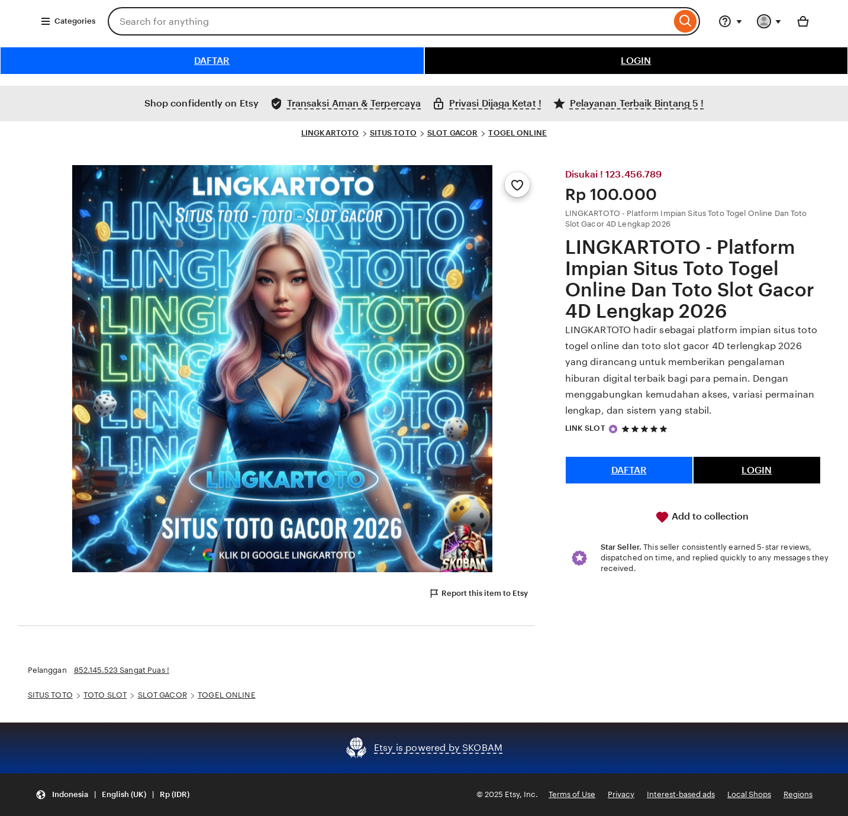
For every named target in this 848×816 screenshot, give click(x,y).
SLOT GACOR (452, 132)
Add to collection (702, 517)
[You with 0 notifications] (769, 21)
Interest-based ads (681, 794)
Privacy (621, 794)
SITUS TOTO (393, 132)
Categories (67, 21)
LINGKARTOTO (330, 132)
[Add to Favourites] (517, 184)
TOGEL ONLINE (517, 132)
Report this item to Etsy (478, 593)
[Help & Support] (730, 21)
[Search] (685, 21)
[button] (112, 795)
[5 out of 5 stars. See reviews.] (646, 428)
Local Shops (749, 794)
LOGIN (636, 60)
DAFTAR (212, 60)
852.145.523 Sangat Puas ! (121, 670)
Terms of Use (572, 794)
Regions (797, 794)
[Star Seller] (613, 429)
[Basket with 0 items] (803, 21)
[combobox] (389, 21)
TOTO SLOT (105, 695)
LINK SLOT (585, 428)
